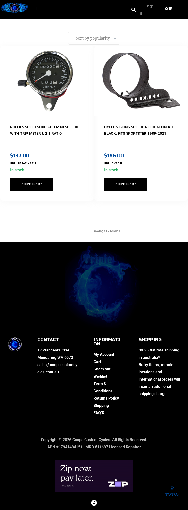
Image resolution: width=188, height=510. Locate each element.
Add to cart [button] (36, 177)
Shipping (101, 399)
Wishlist (100, 370)
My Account (104, 348)
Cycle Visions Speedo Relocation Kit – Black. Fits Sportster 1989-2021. (140, 126)
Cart (97, 355)
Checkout (102, 362)
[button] (36, 9)
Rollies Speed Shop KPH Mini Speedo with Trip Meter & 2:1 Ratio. (42, 126)
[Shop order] (94, 38)
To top (172, 493)
